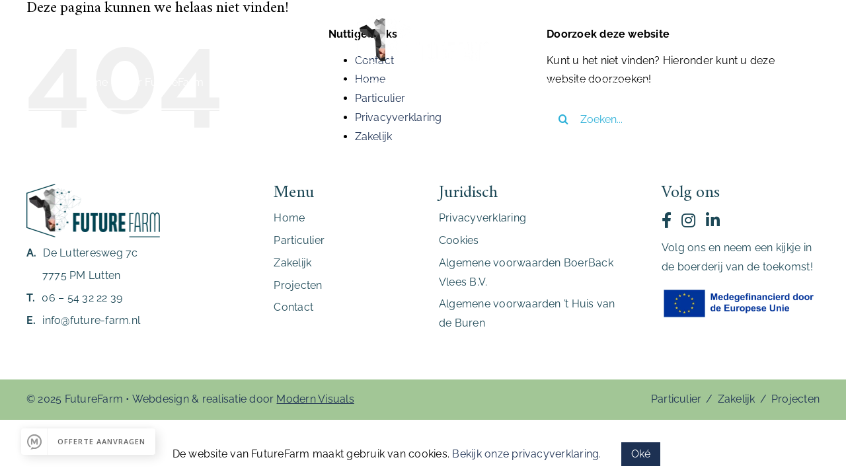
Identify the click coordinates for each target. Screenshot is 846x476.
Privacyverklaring (398, 117)
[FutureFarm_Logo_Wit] (423, 18)
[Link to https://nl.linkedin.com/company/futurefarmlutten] (713, 220)
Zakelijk (374, 136)
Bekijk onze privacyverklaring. (526, 454)
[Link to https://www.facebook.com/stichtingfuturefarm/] (667, 220)
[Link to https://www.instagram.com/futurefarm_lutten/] (688, 220)
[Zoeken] (563, 119)
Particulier (676, 399)
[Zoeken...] (672, 119)
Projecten (795, 399)
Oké (641, 454)
